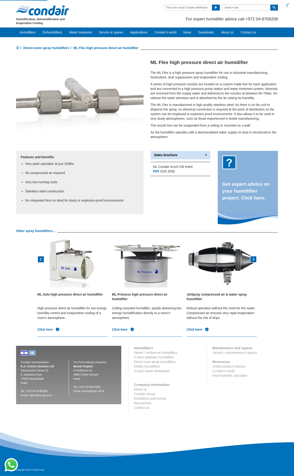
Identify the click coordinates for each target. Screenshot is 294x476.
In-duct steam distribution (152, 371)
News (187, 32)
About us (227, 32)
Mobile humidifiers (147, 366)
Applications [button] (138, 32)
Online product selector (229, 366)
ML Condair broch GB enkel (172, 167)
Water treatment (80, 32)
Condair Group (144, 394)
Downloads (206, 32)
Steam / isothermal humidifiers (155, 352)
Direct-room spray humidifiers (46, 48)
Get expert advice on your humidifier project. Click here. (246, 190)
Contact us (248, 32)
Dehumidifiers (52, 32)
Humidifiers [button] (28, 32)
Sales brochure (180, 155)
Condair (42, 10)
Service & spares (111, 32)
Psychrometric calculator (230, 375)
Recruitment (142, 403)
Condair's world (165, 32)
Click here (48, 329)
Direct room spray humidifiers (155, 362)
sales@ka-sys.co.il (40, 395)
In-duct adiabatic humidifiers (154, 357)
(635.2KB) (164, 171)
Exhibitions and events (150, 398)
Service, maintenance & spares (234, 352)
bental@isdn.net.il (93, 391)
